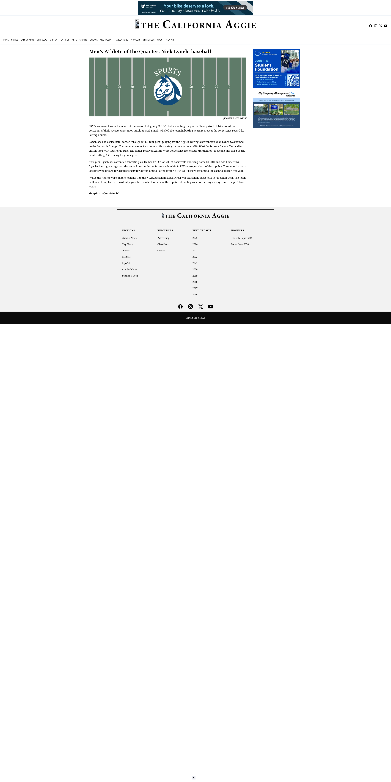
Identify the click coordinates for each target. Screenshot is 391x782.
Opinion (126, 250)
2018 (195, 282)
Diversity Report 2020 (242, 238)
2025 (195, 238)
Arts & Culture (129, 269)
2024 (195, 244)
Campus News (129, 238)
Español (126, 263)
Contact (161, 250)
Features (126, 256)
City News (127, 244)
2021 (195, 263)
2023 (195, 250)
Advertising (163, 238)
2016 (195, 294)
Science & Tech (130, 275)
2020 (195, 269)
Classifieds (162, 244)
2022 (195, 256)
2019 (195, 275)
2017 (195, 288)
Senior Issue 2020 (240, 244)
